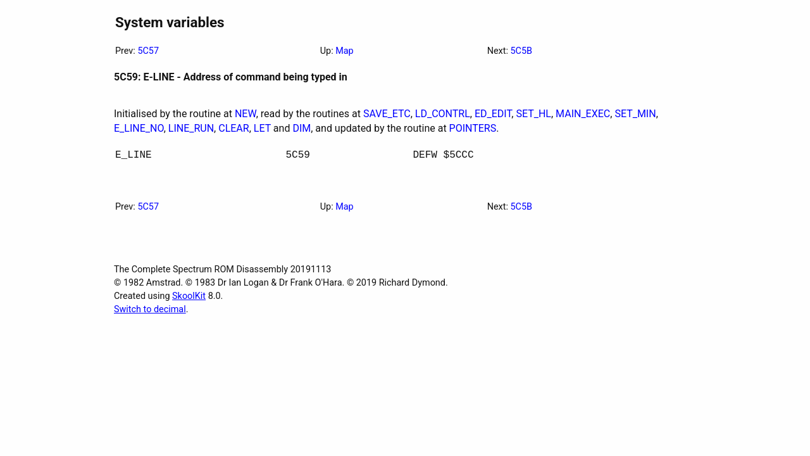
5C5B (522, 51)
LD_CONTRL (442, 114)
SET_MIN (635, 114)
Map (344, 51)
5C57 (148, 51)
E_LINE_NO (139, 128)
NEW (245, 114)
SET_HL (533, 114)
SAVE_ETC (387, 114)
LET (262, 128)
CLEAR (233, 128)
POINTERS (473, 128)
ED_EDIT (493, 114)
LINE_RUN (191, 128)
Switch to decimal (150, 312)
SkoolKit (189, 298)
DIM (301, 128)
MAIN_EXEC (583, 114)
